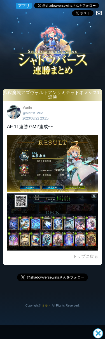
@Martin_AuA (32, 113)
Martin (27, 108)
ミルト (46, 305)
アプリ (24, 5)
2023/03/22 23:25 (35, 118)
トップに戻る (85, 256)
